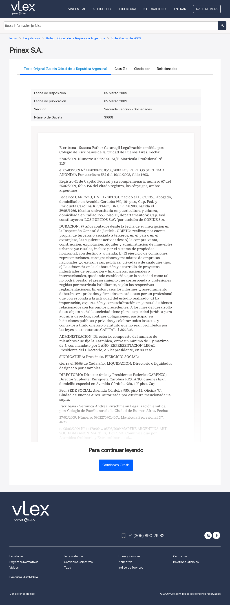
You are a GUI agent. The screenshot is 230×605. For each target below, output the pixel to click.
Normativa (126, 562)
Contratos (180, 556)
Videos (13, 567)
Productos (101, 9)
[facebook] (216, 535)
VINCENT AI (76, 9)
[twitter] (208, 535)
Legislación (16, 556)
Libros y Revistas (129, 556)
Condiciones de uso (22, 593)
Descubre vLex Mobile (23, 577)
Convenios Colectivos (78, 562)
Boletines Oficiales (186, 562)
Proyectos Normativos (23, 562)
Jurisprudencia (74, 556)
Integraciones (155, 9)
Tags (67, 567)
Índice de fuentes (131, 567)
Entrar (180, 9)
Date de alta (206, 9)
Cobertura (126, 9)
